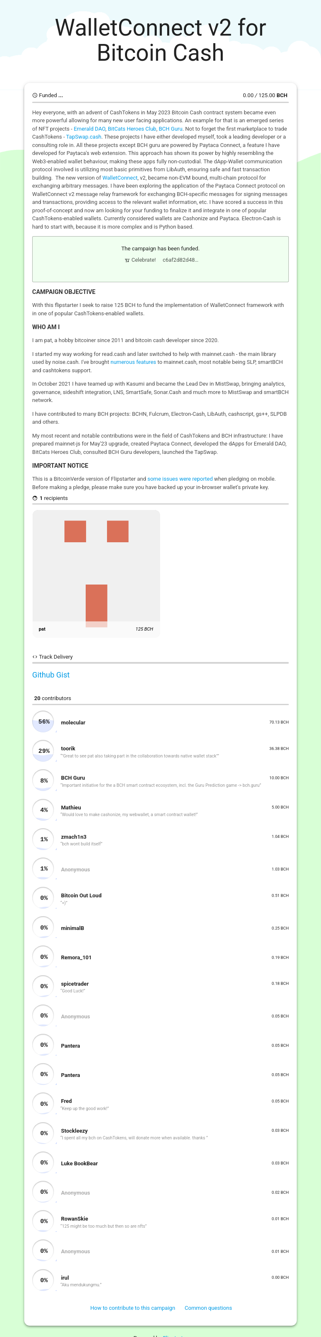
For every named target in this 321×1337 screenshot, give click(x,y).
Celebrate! (140, 259)
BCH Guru (171, 129)
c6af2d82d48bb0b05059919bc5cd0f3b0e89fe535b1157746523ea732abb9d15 (182, 259)
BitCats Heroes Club (132, 129)
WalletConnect (120, 178)
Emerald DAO (89, 129)
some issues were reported (180, 477)
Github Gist (51, 672)
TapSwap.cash (83, 137)
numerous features (133, 360)
